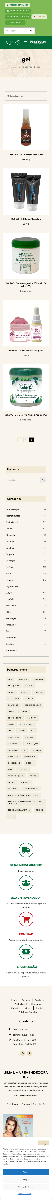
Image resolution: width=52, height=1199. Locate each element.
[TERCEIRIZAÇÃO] (26, 951)
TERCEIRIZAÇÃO (26, 966)
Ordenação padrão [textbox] (15, 96)
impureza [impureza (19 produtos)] (13, 750)
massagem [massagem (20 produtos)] (13, 756)
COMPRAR (26, 934)
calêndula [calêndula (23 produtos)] (13, 699)
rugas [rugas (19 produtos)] (11, 782)
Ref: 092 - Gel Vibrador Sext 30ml (26, 154)
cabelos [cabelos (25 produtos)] (39, 692)
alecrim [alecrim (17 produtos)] (23, 679)
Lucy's (26, 223)
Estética (9, 567)
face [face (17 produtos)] (10, 731)
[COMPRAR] (26, 919)
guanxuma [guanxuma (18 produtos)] (13, 737)
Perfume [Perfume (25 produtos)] (22, 769)
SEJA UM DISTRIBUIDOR (26, 865)
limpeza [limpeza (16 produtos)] (37, 750)
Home (15, 67)
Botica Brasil (26, 290)
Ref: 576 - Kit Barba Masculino (26, 219)
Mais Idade (11, 605)
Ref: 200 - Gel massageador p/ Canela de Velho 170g (26, 284)
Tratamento (11, 650)
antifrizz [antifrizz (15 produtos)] (38, 679)
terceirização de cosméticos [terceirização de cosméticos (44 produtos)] (23, 795)
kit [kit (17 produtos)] (25, 750)
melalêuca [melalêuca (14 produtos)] (29, 756)
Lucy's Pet (10, 599)
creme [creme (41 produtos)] (24, 711)
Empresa (26, 1000)
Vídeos (28, 1008)
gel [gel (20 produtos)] (33, 731)
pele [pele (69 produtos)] (10, 769)
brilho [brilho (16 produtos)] (11, 692)
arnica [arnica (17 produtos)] (28, 686)
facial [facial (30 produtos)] (22, 731)
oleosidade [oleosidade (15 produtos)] (14, 763)
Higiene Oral (12, 586)
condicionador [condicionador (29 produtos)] (33, 705)
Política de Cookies (24, 1194)
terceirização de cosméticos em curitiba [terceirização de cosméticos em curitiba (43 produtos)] (25, 802)
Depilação (10, 560)
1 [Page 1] (25, 440)
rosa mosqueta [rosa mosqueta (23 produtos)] (16, 776)
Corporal (10, 554)
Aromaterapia (12, 509)
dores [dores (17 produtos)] (11, 724)
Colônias (10, 541)
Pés (7, 631)
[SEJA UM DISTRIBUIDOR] (26, 850)
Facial (8, 573)
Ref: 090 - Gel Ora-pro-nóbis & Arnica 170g (26, 414)
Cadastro (15, 1008)
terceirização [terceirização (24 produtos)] (31, 789)
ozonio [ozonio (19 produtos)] (30, 763)
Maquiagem (11, 618)
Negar (26, 1179)
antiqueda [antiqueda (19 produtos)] (13, 686)
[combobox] (26, 96)
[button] (43, 1142)
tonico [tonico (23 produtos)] (39, 810)
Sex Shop (26, 159)
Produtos (27, 67)
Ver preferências (26, 1187)
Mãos (8, 612)
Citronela (10, 535)
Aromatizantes (13, 515)
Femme (9, 579)
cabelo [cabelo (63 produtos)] (25, 692)
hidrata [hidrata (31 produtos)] (29, 737)
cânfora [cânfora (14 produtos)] (31, 718)
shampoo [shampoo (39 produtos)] (12, 789)
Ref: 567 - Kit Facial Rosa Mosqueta (26, 350)
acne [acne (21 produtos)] (10, 679)
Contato (40, 1008)
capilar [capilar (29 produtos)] (29, 699)
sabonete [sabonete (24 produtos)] (25, 782)
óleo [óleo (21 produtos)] (10, 816)
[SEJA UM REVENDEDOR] (26, 882)
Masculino (11, 624)
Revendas (36, 1004)
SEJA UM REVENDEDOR (26, 897)
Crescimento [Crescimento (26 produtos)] (14, 718)
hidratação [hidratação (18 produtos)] (32, 744)
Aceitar (26, 1172)
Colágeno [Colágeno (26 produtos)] (13, 705)
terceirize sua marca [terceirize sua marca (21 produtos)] (19, 810)
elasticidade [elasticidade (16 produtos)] (27, 724)
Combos (10, 547)
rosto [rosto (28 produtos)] (33, 776)
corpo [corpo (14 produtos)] (11, 711)
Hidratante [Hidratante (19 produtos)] (14, 744)
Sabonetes (11, 637)
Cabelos (9, 528)
